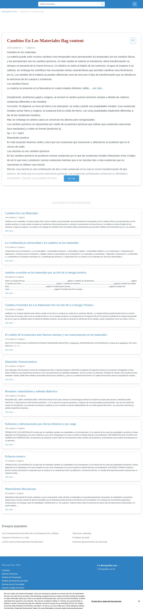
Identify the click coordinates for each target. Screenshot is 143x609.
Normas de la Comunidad (13, 584)
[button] (133, 41)
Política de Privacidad (11, 577)
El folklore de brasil (80, 538)
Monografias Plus (9, 11)
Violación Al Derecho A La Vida (15, 538)
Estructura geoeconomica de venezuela (89, 542)
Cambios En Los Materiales (32, 11)
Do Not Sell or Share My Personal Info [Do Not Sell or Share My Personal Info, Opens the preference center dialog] (106, 606)
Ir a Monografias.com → (108, 565)
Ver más (71, 178)
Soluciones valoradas (81, 533)
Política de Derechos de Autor (15, 581)
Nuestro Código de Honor (13, 588)
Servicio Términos (10, 574)
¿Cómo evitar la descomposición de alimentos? (22, 542)
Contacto (6, 570)
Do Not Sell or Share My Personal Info (18, 591)
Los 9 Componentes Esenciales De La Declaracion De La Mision (30, 533)
